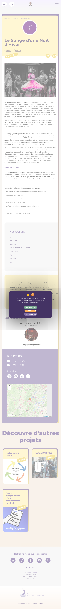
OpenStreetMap (46, 416)
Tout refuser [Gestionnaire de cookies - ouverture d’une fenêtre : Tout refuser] (30, 310)
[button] (9, 386)
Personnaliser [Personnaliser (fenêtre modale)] (30, 314)
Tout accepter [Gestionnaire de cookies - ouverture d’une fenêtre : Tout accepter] (30, 307)
